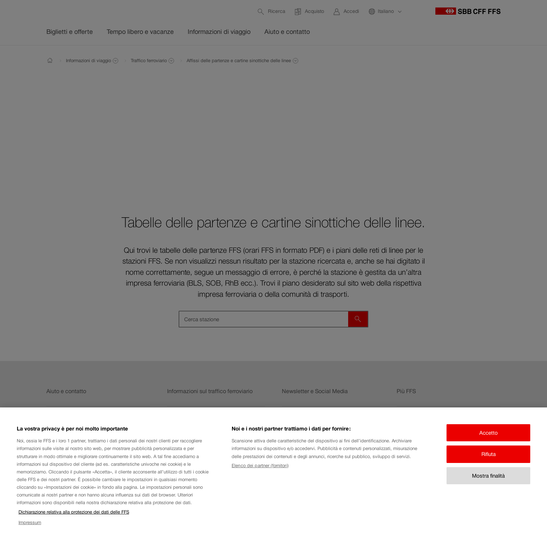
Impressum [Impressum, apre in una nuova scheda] (29, 529)
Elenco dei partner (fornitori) (260, 472)
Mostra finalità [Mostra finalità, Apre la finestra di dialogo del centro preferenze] (488, 483)
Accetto (488, 440)
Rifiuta (488, 461)
